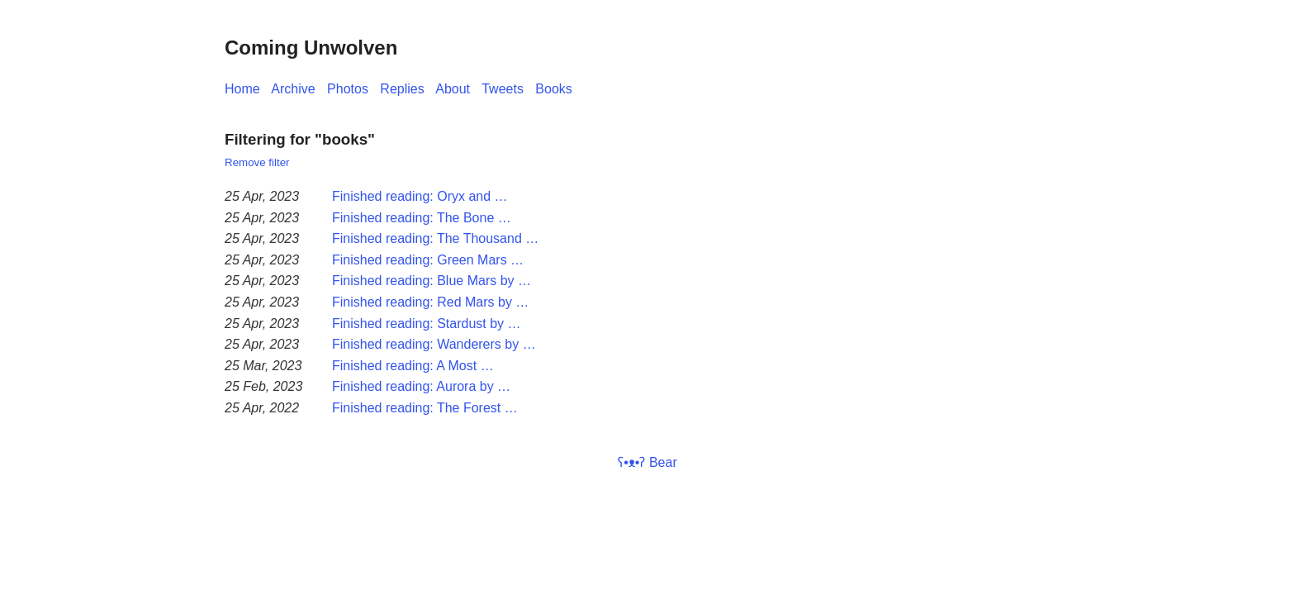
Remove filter (257, 162)
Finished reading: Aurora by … (421, 386)
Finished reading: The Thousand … (435, 238)
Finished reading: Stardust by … (426, 324)
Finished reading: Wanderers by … (434, 344)
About (452, 89)
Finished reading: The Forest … (425, 408)
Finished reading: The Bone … (421, 218)
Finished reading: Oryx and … (420, 196)
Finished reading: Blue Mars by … (431, 281)
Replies (402, 89)
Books (553, 89)
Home (242, 89)
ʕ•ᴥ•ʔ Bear (647, 462)
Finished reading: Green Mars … (428, 260)
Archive (293, 89)
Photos (347, 89)
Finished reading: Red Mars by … (430, 302)
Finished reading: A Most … (413, 366)
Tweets (502, 89)
